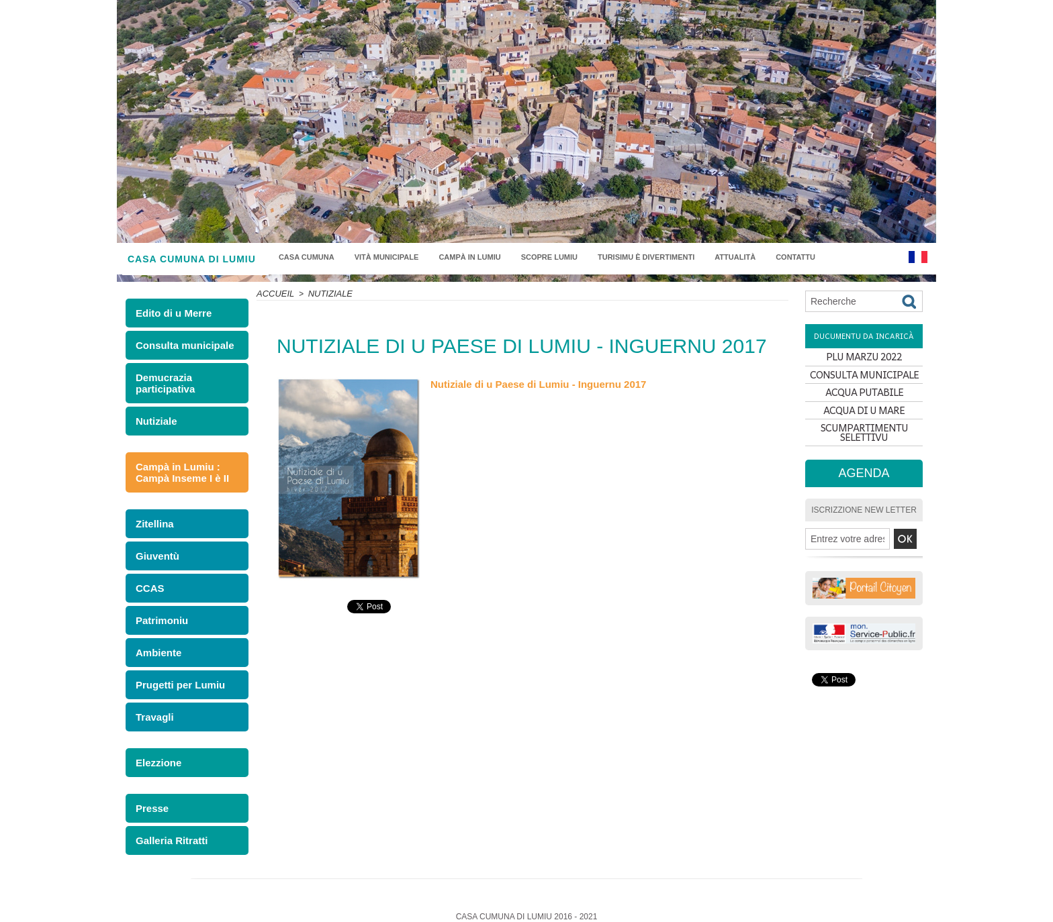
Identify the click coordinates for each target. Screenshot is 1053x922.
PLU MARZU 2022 (864, 359)
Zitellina (152, 514)
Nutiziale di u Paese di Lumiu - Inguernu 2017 (531, 383)
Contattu (795, 257)
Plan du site (527, 904)
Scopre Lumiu (549, 257)
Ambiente (155, 638)
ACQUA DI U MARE (864, 430)
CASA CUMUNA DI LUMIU (192, 259)
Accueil (274, 293)
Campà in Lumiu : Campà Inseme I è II (176, 465)
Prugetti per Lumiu (175, 669)
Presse (150, 788)
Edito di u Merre (171, 312)
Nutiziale (153, 416)
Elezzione (155, 744)
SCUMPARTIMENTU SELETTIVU (864, 453)
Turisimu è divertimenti (646, 257)
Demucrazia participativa (161, 380)
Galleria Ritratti (167, 819)
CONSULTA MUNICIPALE (864, 383)
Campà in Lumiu (469, 257)
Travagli (152, 700)
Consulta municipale (178, 344)
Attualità (735, 257)
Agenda (864, 490)
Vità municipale (387, 257)
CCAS (148, 576)
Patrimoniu (158, 607)
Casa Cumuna (306, 257)
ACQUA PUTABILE (864, 406)
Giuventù (154, 545)
